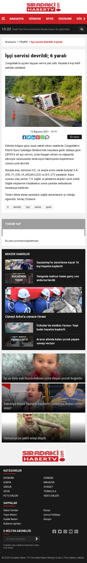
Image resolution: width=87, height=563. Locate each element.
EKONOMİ (65, 18)
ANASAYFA (16, 18)
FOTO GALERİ (10, 495)
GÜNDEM (35, 18)
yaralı (48, 207)
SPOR (49, 18)
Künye (47, 510)
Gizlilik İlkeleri (10, 519)
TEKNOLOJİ (50, 491)
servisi (38, 207)
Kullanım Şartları (12, 523)
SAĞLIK (7, 486)
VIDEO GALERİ (51, 495)
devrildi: (17, 207)
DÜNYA (7, 482)
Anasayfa (10, 42)
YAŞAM (23, 42)
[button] (84, 19)
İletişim (47, 519)
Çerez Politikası (52, 514)
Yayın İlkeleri (10, 514)
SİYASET (48, 486)
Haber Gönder (10, 510)
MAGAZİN (49, 482)
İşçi (28, 207)
